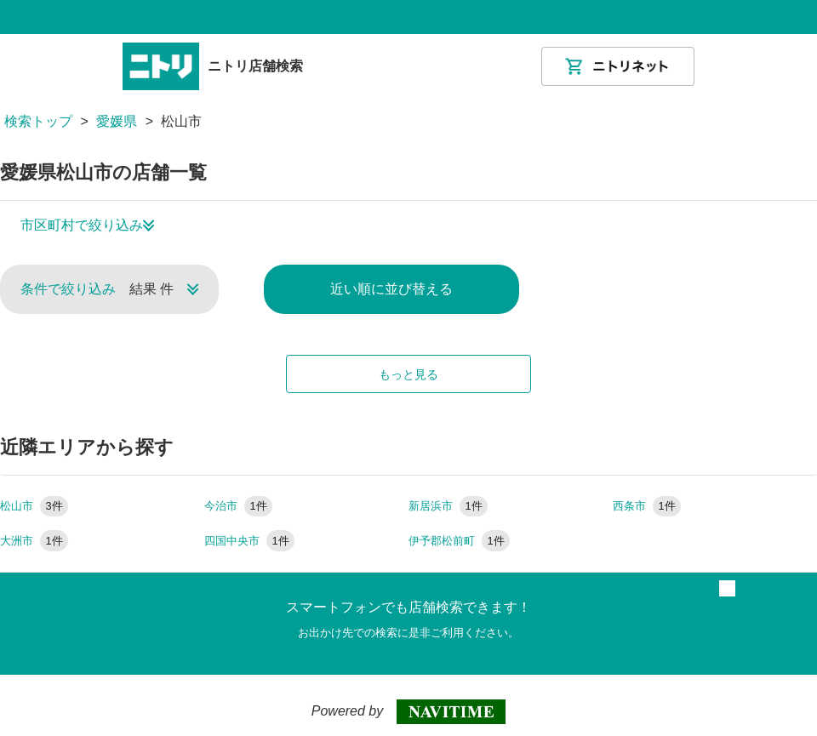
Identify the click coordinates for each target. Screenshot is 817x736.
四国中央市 (249, 540)
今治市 (238, 505)
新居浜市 (448, 505)
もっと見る (408, 374)
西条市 (647, 505)
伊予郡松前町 (459, 540)
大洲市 (34, 540)
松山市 (34, 505)
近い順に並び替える (391, 289)
